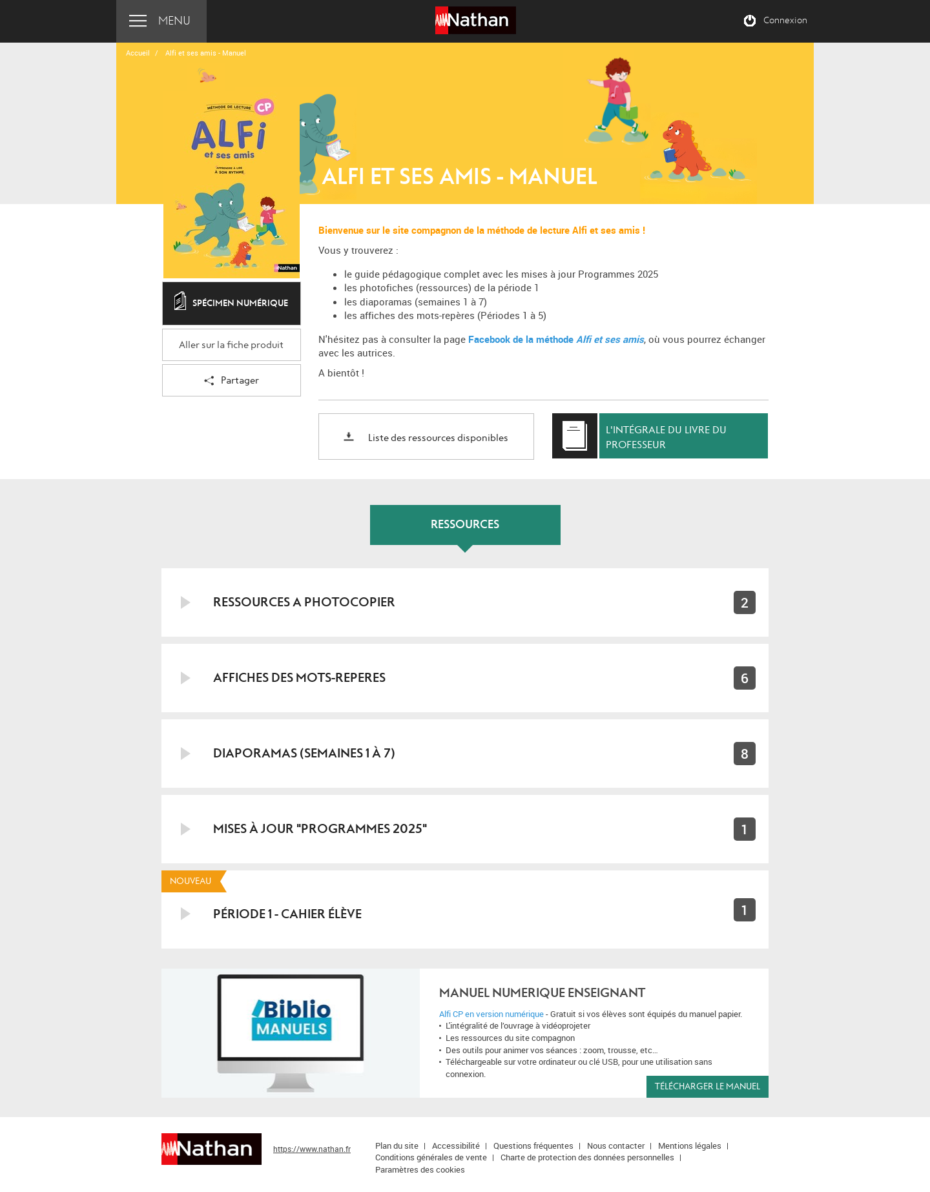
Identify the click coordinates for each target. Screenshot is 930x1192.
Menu (174, 21)
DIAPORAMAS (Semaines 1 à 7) (304, 753)
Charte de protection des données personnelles (587, 1157)
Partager (231, 381)
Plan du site (396, 1145)
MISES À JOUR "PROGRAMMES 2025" (320, 828)
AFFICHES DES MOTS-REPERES (299, 677)
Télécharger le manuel (707, 1086)
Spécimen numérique (231, 304)
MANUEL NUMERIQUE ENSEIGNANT (542, 992)
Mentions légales (689, 1145)
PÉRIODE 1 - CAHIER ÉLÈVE (287, 914)
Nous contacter (616, 1145)
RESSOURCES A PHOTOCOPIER (304, 602)
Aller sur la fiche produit (231, 345)
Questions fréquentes (533, 1145)
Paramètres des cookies (420, 1169)
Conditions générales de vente (431, 1157)
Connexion (785, 20)
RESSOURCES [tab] (465, 524)
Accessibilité (456, 1145)
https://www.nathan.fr (312, 1149)
